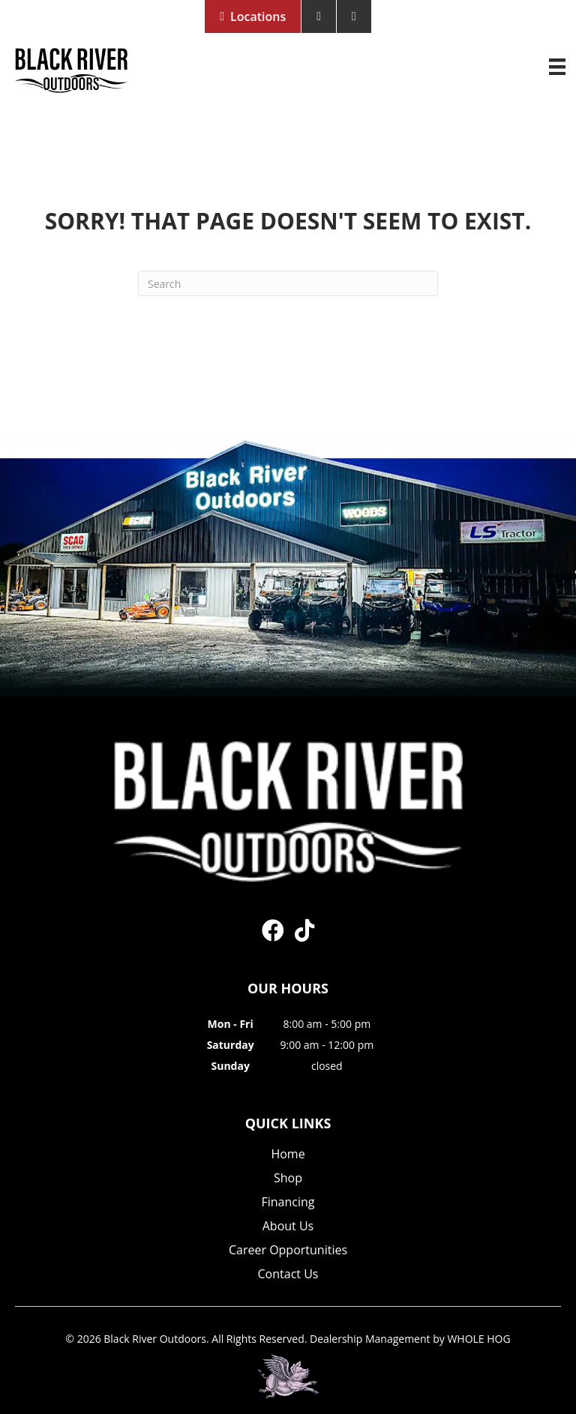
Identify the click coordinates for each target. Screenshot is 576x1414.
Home (287, 1155)
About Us (288, 1227)
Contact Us (288, 1275)
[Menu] (557, 66)
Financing (287, 1203)
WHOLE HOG (478, 1339)
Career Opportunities (288, 1251)
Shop (288, 1179)
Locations (258, 16)
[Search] (288, 283)
